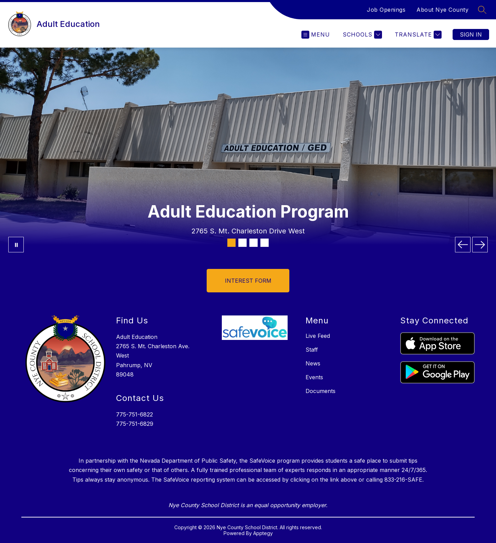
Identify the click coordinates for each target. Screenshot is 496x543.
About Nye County (442, 9)
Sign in (471, 34)
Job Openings (386, 9)
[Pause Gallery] (16, 244)
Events (314, 377)
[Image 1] (231, 243)
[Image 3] (253, 243)
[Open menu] (315, 34)
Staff (312, 349)
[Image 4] (264, 243)
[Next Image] (480, 244)
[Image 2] (242, 243)
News (313, 363)
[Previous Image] (463, 244)
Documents (320, 391)
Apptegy (263, 533)
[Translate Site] (417, 34)
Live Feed (318, 335)
